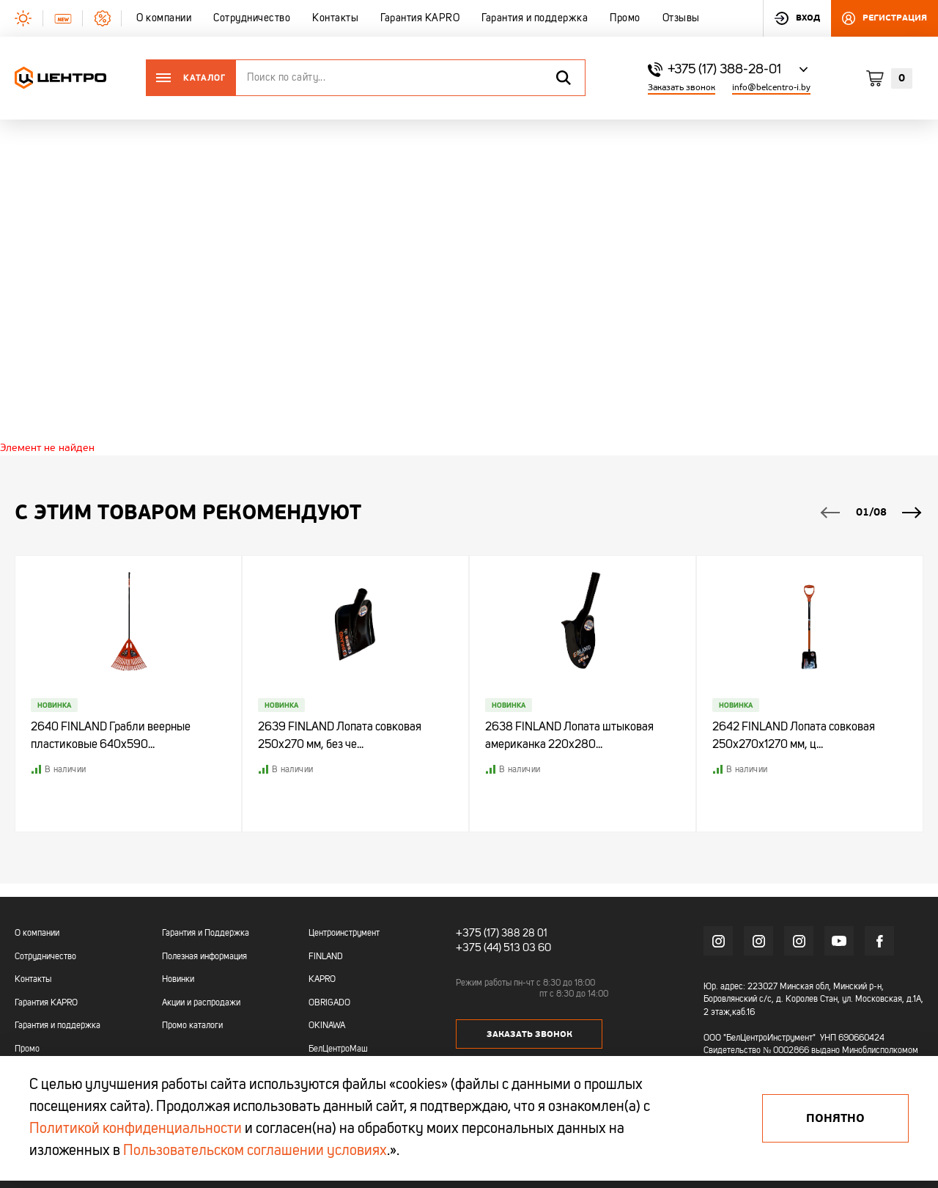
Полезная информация (204, 957)
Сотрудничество (45, 957)
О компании (37, 934)
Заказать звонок (681, 87)
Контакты (33, 980)
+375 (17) (475, 933)
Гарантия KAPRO (46, 1003)
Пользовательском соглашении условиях (255, 1151)
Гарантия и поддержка (57, 1026)
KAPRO (322, 980)
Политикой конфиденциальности (135, 1129)
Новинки (178, 980)
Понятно (835, 1118)
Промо (27, 1050)
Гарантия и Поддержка (205, 934)
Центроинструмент (344, 934)
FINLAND (326, 957)
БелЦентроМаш (338, 1050)
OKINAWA (327, 1026)
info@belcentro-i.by (771, 87)
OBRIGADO (329, 1003)
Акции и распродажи (201, 1003)
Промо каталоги (192, 1026)
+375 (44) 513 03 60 (500, 947)
